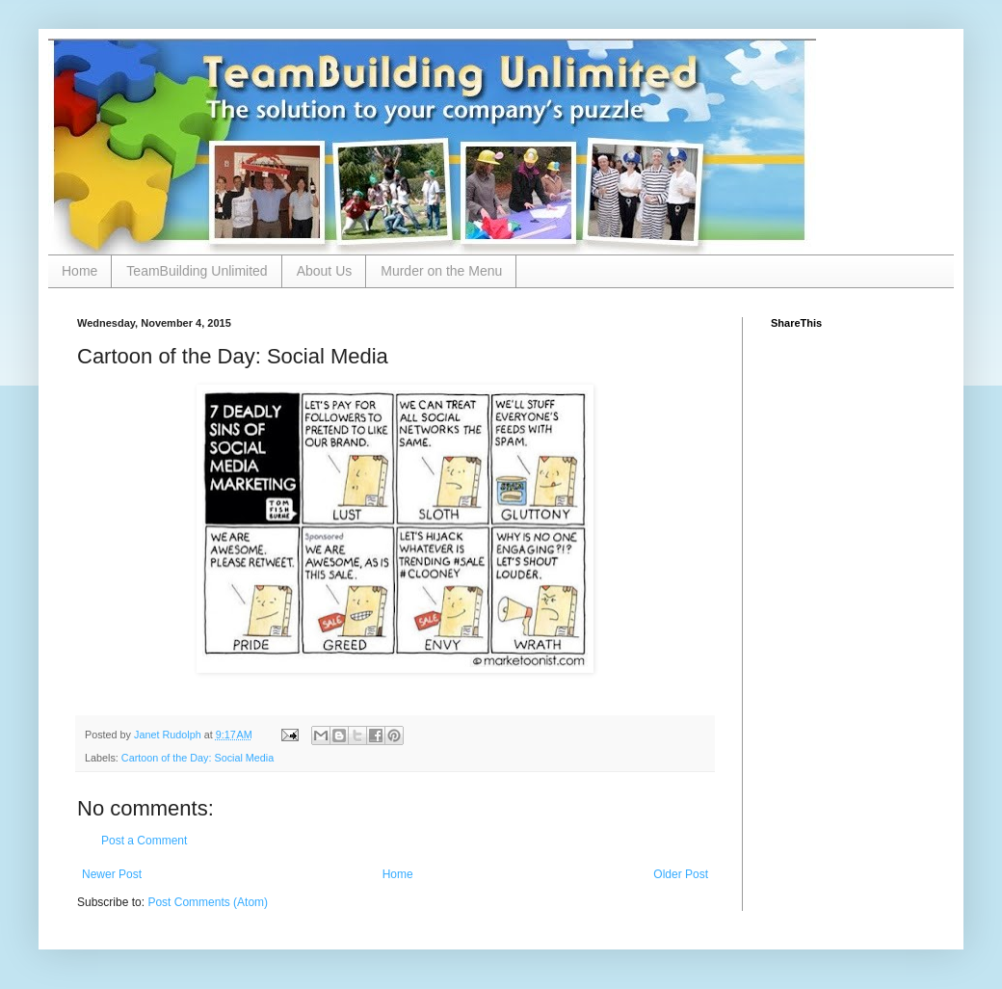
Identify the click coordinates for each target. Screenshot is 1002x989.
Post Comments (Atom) (207, 902)
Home (79, 271)
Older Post (680, 874)
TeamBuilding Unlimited (196, 271)
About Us (325, 271)
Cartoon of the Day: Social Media (197, 757)
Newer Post (112, 874)
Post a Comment (144, 840)
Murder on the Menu (441, 271)
